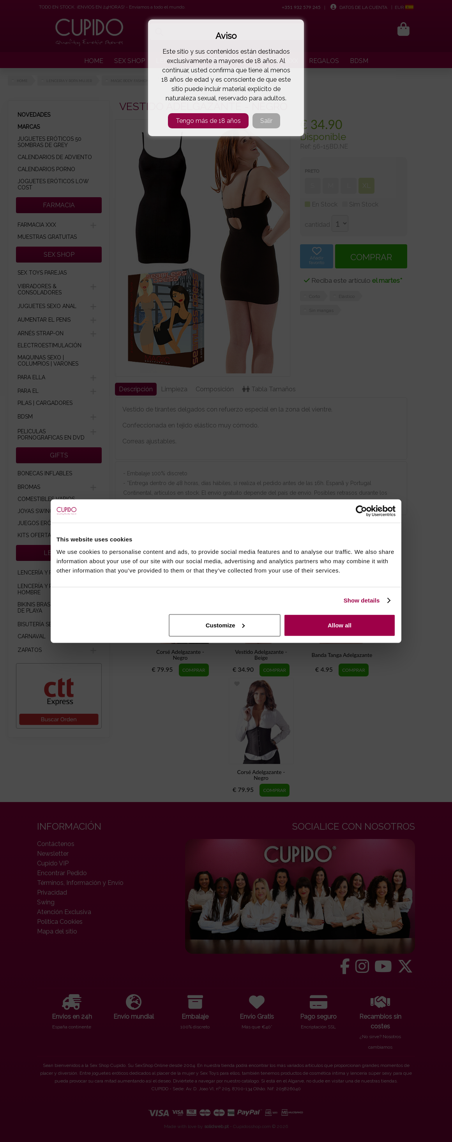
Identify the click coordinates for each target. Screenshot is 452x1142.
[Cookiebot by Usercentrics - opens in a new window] (361, 511)
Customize (225, 625)
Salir (266, 120)
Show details (362, 600)
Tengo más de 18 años (208, 120)
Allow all (339, 625)
